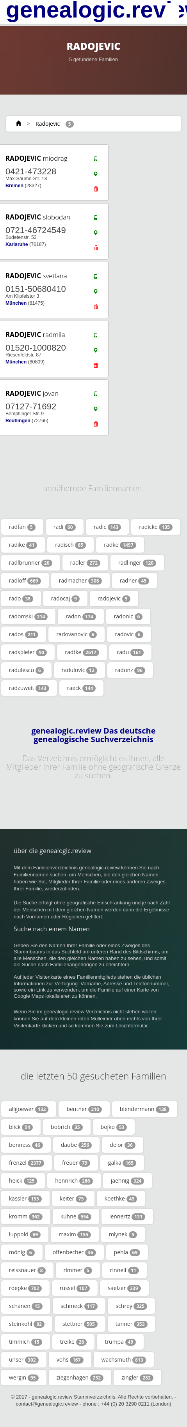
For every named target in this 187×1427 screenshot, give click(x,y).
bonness (26, 1145)
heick (23, 1181)
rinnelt (124, 1270)
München (16, 303)
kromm (26, 1216)
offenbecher (74, 1252)
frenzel (26, 1163)
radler (85, 563)
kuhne (76, 1216)
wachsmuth (124, 1360)
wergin (24, 1377)
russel (75, 1288)
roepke (25, 1288)
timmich (25, 1342)
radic (107, 527)
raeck (81, 688)
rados (23, 634)
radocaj (65, 598)
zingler (137, 1377)
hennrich (74, 1181)
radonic (128, 616)
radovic (129, 634)
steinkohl (27, 1324)
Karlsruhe (16, 244)
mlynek (123, 1234)
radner (135, 580)
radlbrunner (30, 563)
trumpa (120, 1342)
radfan (22, 527)
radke (120, 545)
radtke (82, 652)
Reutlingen (17, 420)
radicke (156, 527)
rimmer (78, 1270)
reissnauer (27, 1270)
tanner (132, 1324)
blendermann (144, 1109)
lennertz (127, 1216)
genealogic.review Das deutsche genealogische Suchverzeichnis (93, 735)
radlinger (137, 563)
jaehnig (127, 1181)
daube (76, 1145)
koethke (121, 1198)
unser (24, 1360)
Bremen (14, 185)
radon (81, 616)
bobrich (66, 1127)
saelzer (124, 1288)
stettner (80, 1324)
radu (130, 652)
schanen (26, 1306)
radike (23, 545)
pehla (127, 1252)
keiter (73, 1198)
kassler (25, 1198)
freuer (76, 1163)
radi (64, 527)
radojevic (114, 598)
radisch (70, 545)
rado (21, 598)
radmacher (80, 580)
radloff (25, 580)
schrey (131, 1306)
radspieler (28, 652)
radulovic (79, 670)
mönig (22, 1252)
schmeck (79, 1306)
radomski (28, 616)
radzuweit (29, 688)
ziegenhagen (80, 1377)
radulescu (26, 670)
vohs (70, 1360)
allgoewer (28, 1109)
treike (73, 1342)
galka (122, 1163)
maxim (75, 1234)
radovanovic (76, 634)
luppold (25, 1234)
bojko (114, 1127)
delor (122, 1145)
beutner (84, 1109)
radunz (130, 670)
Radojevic (48, 123)
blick (21, 1127)
